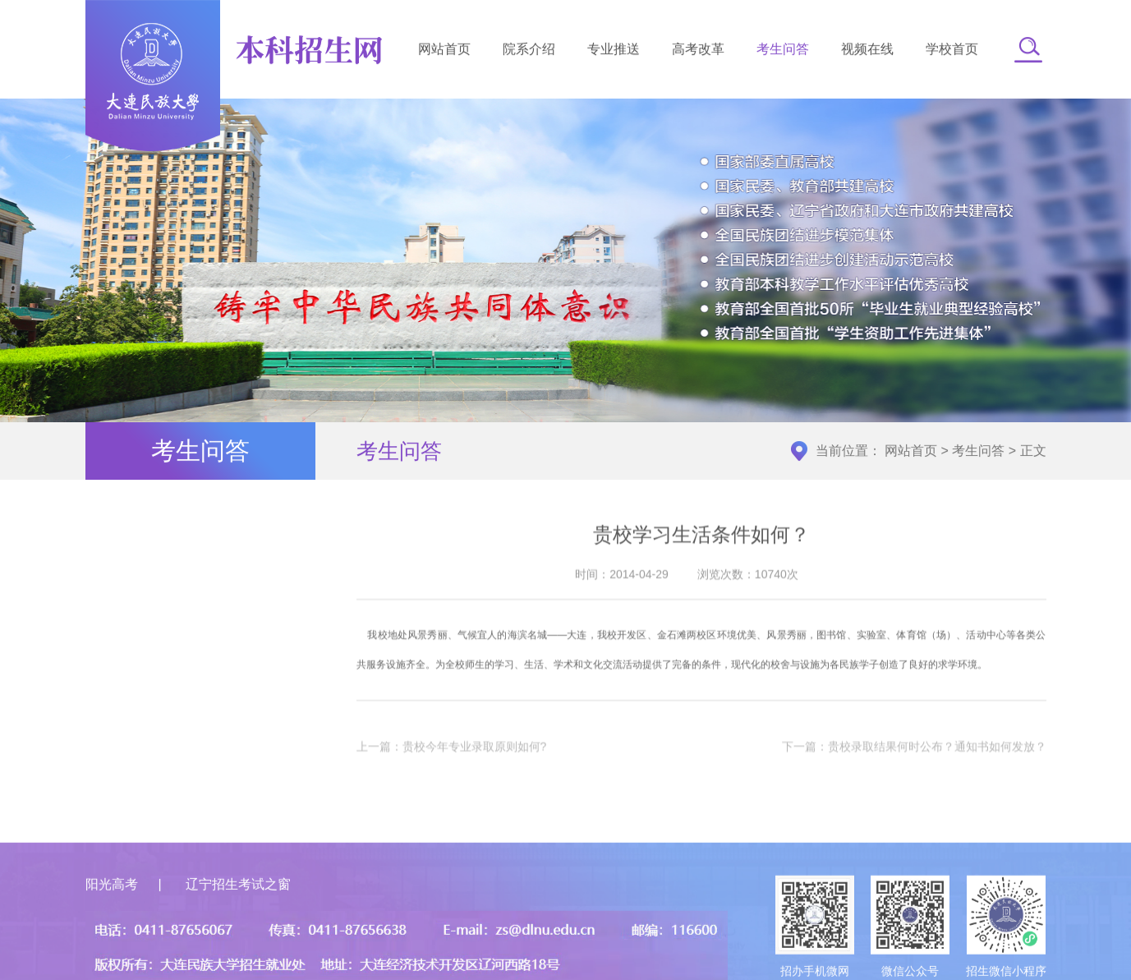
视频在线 (867, 51)
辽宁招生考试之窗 (238, 937)
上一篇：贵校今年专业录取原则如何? (451, 756)
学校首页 (952, 51)
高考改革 (698, 51)
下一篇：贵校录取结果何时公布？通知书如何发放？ (914, 756)
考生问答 (782, 51)
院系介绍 (529, 51)
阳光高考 (111, 937)
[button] (1028, 51)
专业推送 (613, 51)
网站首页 (444, 51)
